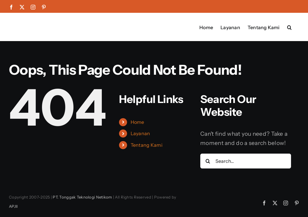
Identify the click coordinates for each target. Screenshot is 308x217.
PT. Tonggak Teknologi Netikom (82, 197)
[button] (289, 27)
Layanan (140, 133)
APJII (13, 206)
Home (137, 122)
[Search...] (245, 161)
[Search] (207, 161)
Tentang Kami (146, 145)
